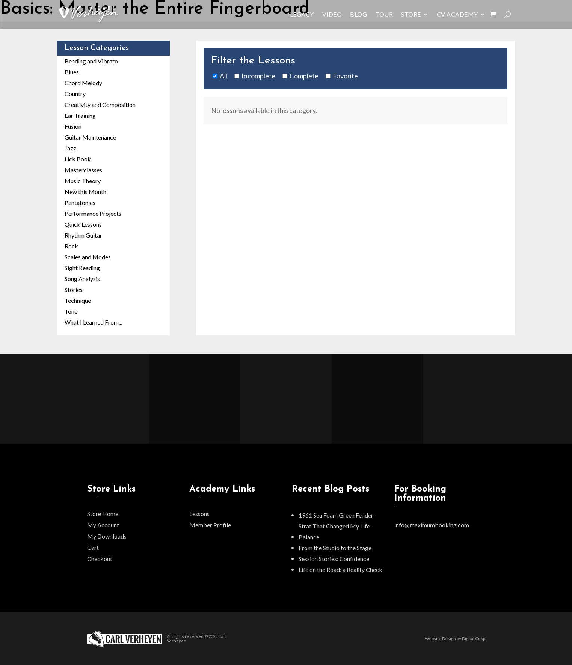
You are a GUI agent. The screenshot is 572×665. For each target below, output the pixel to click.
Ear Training (80, 115)
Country (75, 93)
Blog (358, 14)
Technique (78, 300)
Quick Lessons (83, 224)
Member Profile (210, 524)
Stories (74, 289)
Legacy (302, 14)
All (223, 76)
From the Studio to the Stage (335, 547)
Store (411, 14)
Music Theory (83, 180)
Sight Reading (82, 267)
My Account (103, 524)
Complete (304, 76)
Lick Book (78, 158)
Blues (72, 71)
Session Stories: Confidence (334, 558)
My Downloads (107, 536)
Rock (71, 246)
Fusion (73, 126)
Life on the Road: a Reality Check (340, 569)
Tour (384, 14)
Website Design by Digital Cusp (455, 638)
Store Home (102, 513)
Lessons (199, 513)
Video (332, 14)
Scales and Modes (88, 256)
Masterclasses (83, 169)
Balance (309, 536)
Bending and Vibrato (91, 61)
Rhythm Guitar (83, 235)
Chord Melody (83, 82)
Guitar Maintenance (90, 137)
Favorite (345, 76)
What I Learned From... (93, 322)
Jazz (70, 148)
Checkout (99, 558)
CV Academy (457, 14)
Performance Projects (93, 213)
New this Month (85, 191)
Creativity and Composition (100, 104)
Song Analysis (82, 278)
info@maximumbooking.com (431, 524)
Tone (71, 311)
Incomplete (258, 76)
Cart (93, 547)
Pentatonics (80, 202)
